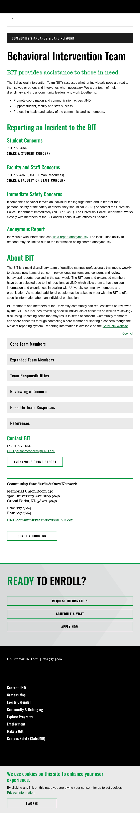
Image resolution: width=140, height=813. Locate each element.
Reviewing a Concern (70, 392)
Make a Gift (15, 731)
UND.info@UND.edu (22, 659)
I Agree (41, 803)
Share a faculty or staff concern (36, 180)
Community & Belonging (25, 709)
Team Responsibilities (70, 376)
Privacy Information (20, 792)
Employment (16, 724)
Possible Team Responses (70, 408)
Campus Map (16, 694)
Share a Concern (32, 535)
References (70, 424)
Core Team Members (70, 345)
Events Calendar (19, 702)
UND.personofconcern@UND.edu (31, 451)
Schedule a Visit (70, 613)
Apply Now (70, 626)
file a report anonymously (70, 237)
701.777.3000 (52, 659)
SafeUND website (115, 326)
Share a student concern (29, 153)
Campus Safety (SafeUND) (26, 738)
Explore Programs (20, 716)
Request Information (70, 600)
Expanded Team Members (70, 361)
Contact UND (16, 687)
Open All (127, 333)
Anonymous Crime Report (35, 461)
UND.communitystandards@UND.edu (40, 520)
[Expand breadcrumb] (12, 19)
